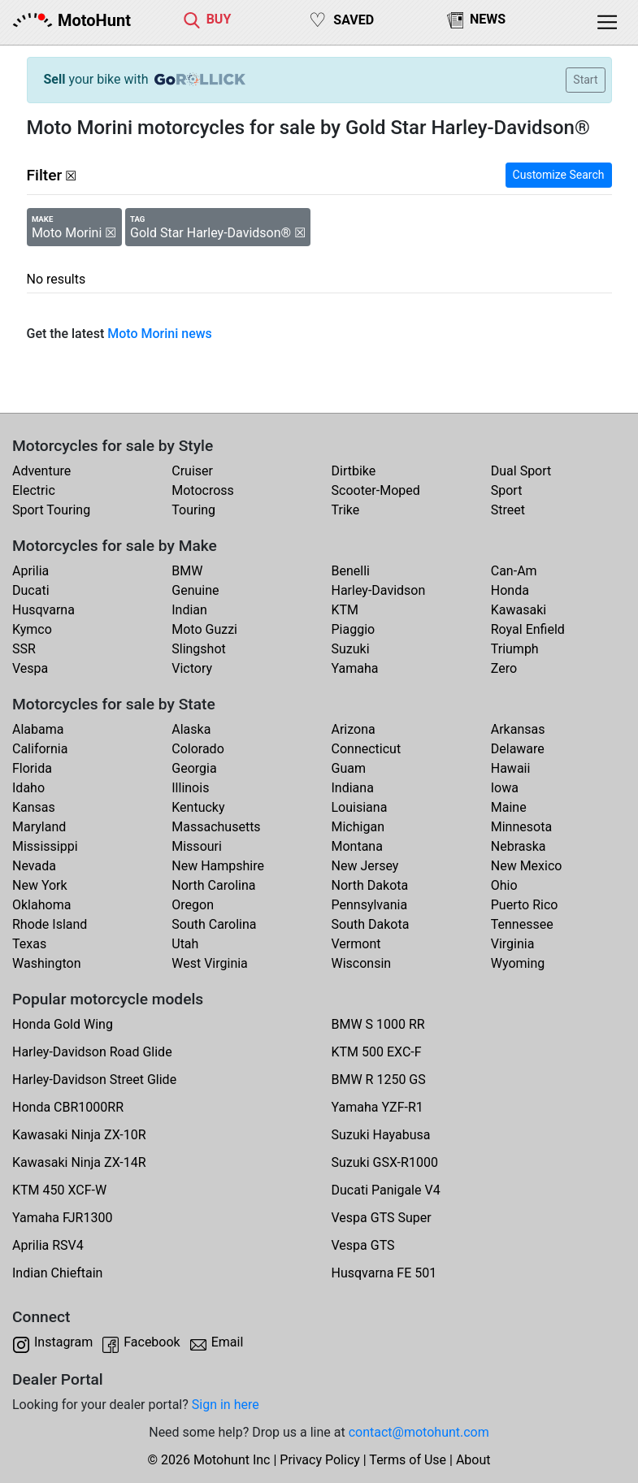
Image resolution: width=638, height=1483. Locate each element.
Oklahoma (41, 905)
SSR (24, 649)
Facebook (152, 1342)
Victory (191, 668)
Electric (33, 490)
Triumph (515, 649)
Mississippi (45, 846)
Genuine (195, 590)
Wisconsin (362, 963)
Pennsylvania (370, 905)
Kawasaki (518, 610)
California (39, 749)
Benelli (351, 571)
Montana (357, 846)
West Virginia (209, 963)
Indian (189, 610)
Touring (193, 510)
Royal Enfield (528, 629)
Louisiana (360, 807)
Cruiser (192, 471)
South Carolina (213, 924)
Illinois (190, 788)
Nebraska (518, 846)
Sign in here (225, 1404)
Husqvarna (43, 610)
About (473, 1460)
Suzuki (351, 649)
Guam (349, 768)
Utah (184, 944)
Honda (510, 590)
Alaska (190, 729)
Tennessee (522, 924)
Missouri (196, 846)
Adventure (41, 471)
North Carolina (213, 885)
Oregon (192, 905)
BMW (186, 571)
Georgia (193, 768)
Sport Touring (51, 510)
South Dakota (371, 924)
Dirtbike (354, 471)
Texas (29, 944)
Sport (507, 490)
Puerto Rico (524, 905)
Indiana (353, 788)
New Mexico (526, 866)
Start (585, 79)
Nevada (34, 866)
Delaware (518, 749)
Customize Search (559, 174)
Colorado (197, 749)
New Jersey (365, 866)
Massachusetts (215, 827)
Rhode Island (49, 924)
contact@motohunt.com (419, 1432)
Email (227, 1342)
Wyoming (518, 963)
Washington (46, 963)
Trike (346, 510)
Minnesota (521, 827)
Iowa (505, 788)
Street (508, 510)
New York (39, 885)
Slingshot (198, 649)
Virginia (513, 944)
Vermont (356, 944)
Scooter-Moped (376, 490)
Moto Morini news (159, 333)
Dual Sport (521, 471)
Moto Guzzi (204, 629)
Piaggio (353, 629)
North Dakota (370, 885)
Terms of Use (407, 1460)
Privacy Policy (320, 1460)
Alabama (37, 729)
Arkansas (518, 729)
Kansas (33, 807)
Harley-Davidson (379, 590)
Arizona (353, 729)
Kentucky (197, 807)
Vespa (30, 668)
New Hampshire (217, 866)
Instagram (63, 1342)
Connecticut (366, 749)
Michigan (358, 827)
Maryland (39, 827)
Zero (504, 668)
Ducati (31, 590)
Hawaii (511, 768)
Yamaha (355, 668)
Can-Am (514, 571)
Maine (509, 807)
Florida (32, 768)
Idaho (28, 788)
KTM (345, 610)
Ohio (504, 885)
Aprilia (30, 571)
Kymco (32, 629)
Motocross (202, 490)
